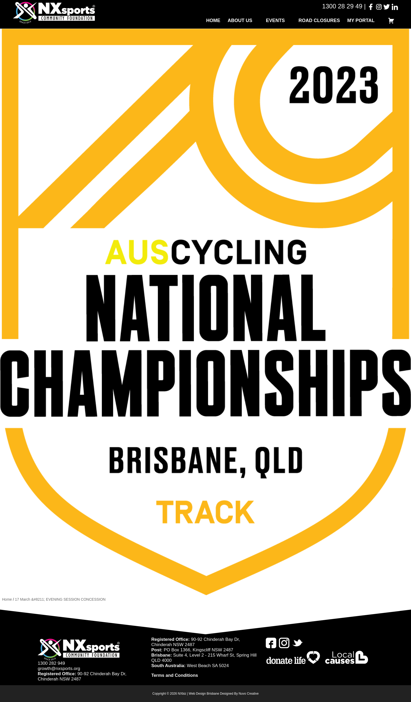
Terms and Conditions (174, 675)
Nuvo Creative (249, 693)
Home (213, 20)
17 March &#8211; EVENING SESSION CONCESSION (60, 599)
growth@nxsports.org (59, 668)
